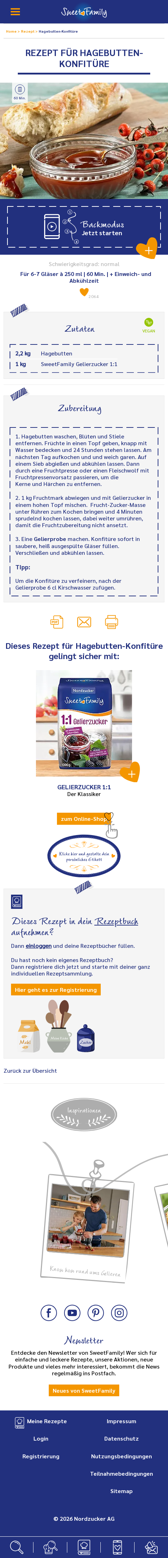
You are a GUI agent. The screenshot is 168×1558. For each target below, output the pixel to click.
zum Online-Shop (84, 818)
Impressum (121, 1421)
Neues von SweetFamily (84, 1390)
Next (155, 1184)
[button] (84, 227)
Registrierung (40, 1456)
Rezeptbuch (116, 920)
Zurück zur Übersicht (30, 1070)
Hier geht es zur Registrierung (56, 989)
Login (40, 1438)
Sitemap (121, 1490)
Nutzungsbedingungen (121, 1456)
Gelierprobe (50, 538)
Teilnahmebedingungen (121, 1473)
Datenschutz (121, 1438)
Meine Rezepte (47, 1421)
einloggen (39, 945)
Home (11, 31)
